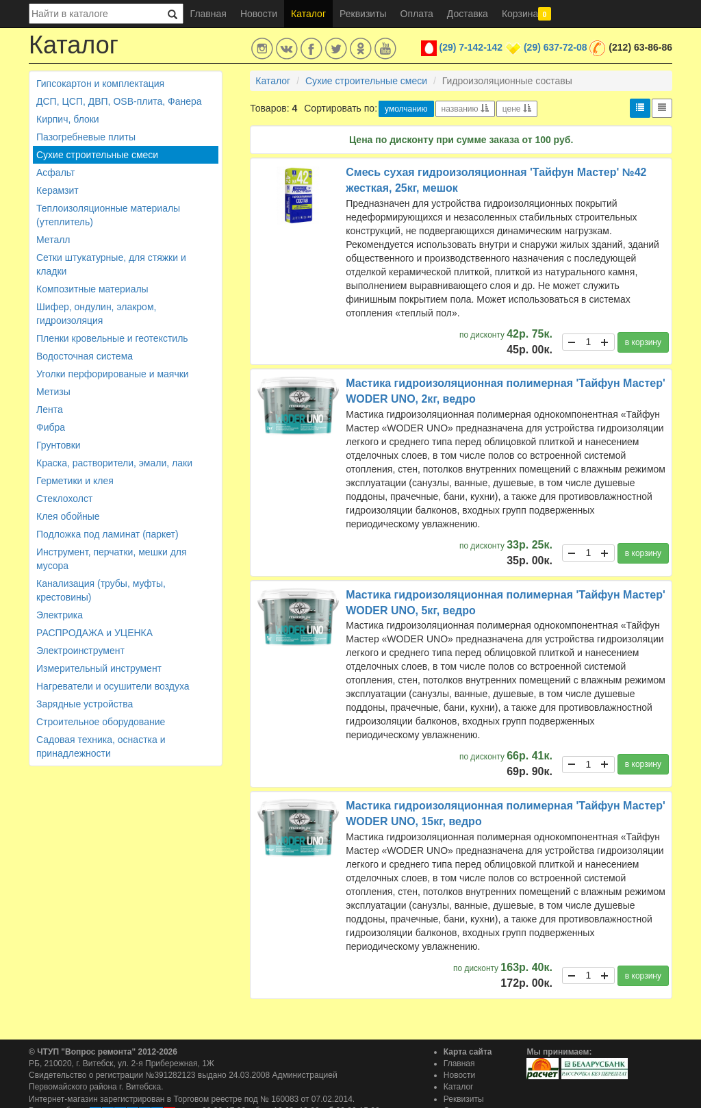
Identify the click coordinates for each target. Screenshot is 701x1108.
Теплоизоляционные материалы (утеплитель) (108, 215)
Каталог (308, 13)
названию (465, 109)
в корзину (643, 342)
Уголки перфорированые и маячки (112, 373)
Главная (208, 13)
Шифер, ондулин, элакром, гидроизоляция (96, 313)
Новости (258, 13)
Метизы (53, 391)
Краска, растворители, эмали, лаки (114, 462)
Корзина (526, 14)
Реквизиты (363, 13)
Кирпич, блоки (67, 119)
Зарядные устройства (84, 703)
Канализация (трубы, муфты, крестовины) (101, 590)
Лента (49, 409)
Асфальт (55, 172)
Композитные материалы (92, 289)
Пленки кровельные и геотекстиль (112, 338)
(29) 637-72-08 (555, 47)
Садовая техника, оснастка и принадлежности (100, 746)
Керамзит (57, 190)
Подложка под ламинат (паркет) (107, 534)
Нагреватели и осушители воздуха (113, 686)
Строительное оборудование (100, 721)
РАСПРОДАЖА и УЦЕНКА (94, 632)
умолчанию (406, 109)
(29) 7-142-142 (471, 47)
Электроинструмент (80, 650)
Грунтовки (58, 445)
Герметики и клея (75, 480)
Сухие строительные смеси (97, 154)
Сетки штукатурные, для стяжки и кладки (111, 264)
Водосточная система (84, 356)
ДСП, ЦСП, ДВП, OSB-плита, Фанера (119, 101)
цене (516, 109)
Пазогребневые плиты (86, 136)
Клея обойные (68, 516)
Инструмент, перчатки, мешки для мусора (111, 558)
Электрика (59, 614)
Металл (53, 239)
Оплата (416, 13)
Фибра (50, 427)
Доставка (467, 13)
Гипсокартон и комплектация (100, 83)
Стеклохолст (64, 498)
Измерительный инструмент (99, 668)
